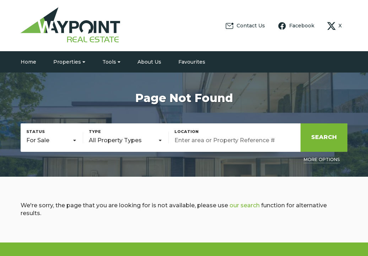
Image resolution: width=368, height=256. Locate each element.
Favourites (191, 62)
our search (244, 205)
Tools (111, 62)
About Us (149, 62)
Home (28, 62)
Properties (69, 62)
